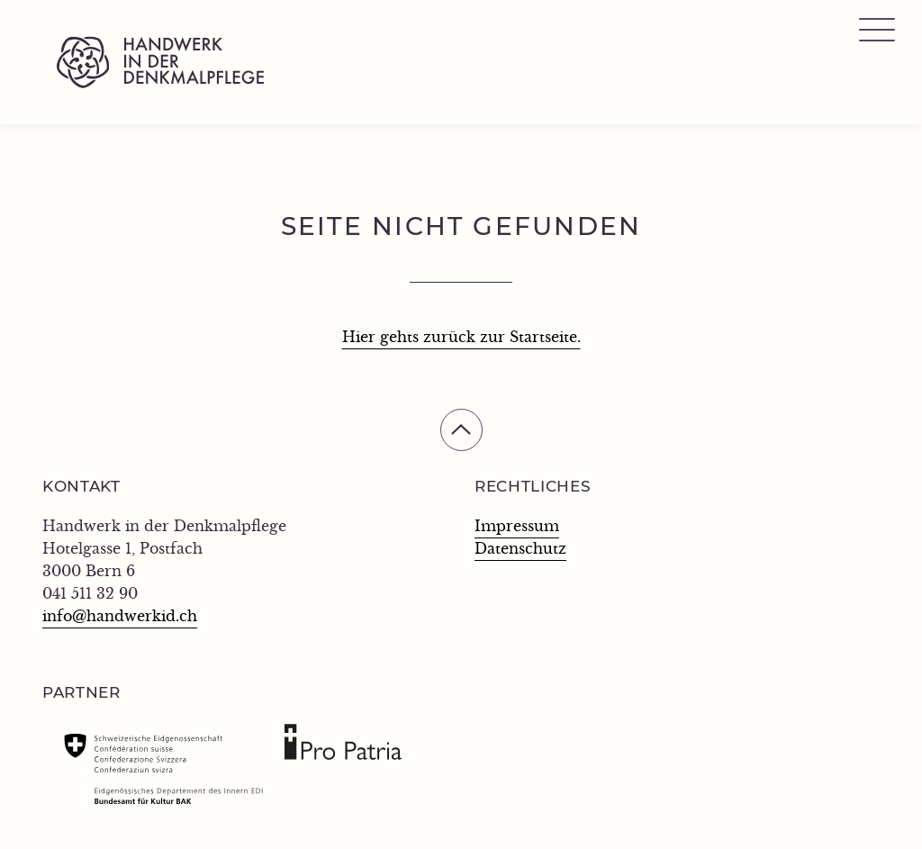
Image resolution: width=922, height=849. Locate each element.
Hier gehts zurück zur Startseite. (461, 337)
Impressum (517, 526)
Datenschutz (520, 549)
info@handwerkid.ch (119, 617)
